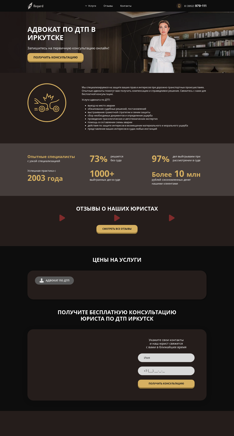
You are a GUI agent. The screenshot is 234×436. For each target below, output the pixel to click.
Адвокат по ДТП (54, 280)
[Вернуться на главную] (35, 5)
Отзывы (108, 5)
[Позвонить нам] (191, 6)
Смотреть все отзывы (117, 228)
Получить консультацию (55, 57)
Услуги (92, 5)
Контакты (125, 5)
